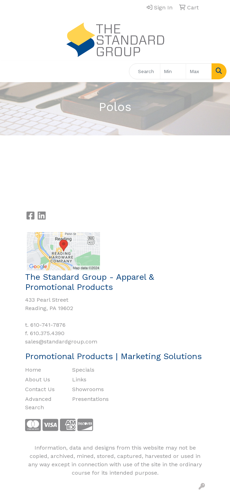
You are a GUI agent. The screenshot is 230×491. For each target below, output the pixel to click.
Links (79, 379)
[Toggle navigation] (10, 71)
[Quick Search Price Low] (173, 71)
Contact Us (40, 389)
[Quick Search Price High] (199, 71)
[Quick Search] (144, 71)
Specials (83, 369)
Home (33, 369)
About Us (37, 379)
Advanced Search (38, 403)
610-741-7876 (48, 325)
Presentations (90, 399)
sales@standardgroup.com (61, 341)
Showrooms (88, 389)
